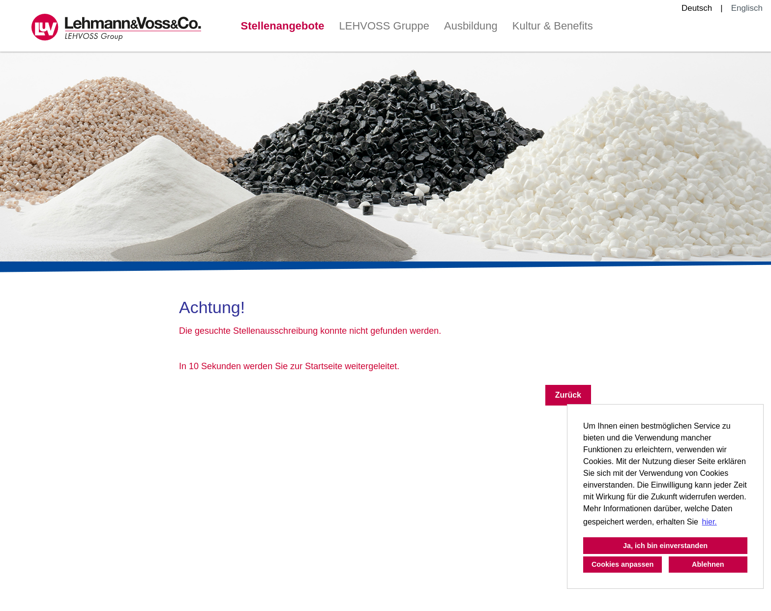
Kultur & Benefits (552, 26)
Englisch (747, 8)
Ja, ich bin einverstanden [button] (665, 546)
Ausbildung (471, 26)
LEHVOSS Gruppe (384, 26)
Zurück (568, 395)
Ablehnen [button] (708, 564)
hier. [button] (709, 522)
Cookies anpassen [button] (622, 564)
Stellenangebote (283, 26)
